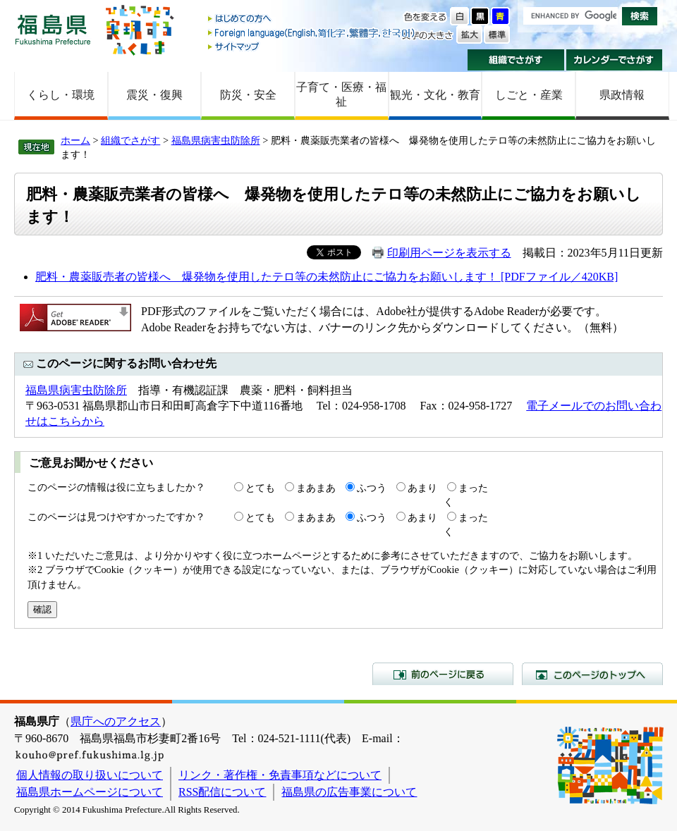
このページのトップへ (592, 674)
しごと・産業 (529, 95)
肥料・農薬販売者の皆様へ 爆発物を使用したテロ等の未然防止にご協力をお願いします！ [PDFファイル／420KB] (326, 277)
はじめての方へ (312, 19)
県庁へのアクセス (116, 721)
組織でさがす (516, 59)
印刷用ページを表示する (449, 253)
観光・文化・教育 (435, 95)
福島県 (53, 29)
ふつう (371, 487)
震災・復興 (154, 95)
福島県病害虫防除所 (215, 140)
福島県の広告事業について (349, 792)
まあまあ (316, 487)
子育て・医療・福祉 (341, 94)
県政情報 (622, 95)
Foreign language (312, 32)
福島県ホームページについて (89, 792)
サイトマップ (312, 46)
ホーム (75, 140)
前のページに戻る (442, 674)
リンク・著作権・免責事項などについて (280, 775)
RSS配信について (222, 792)
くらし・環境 (60, 95)
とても (260, 487)
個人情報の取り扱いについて (89, 775)
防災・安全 (248, 95)
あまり (422, 487)
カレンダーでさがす (614, 59)
